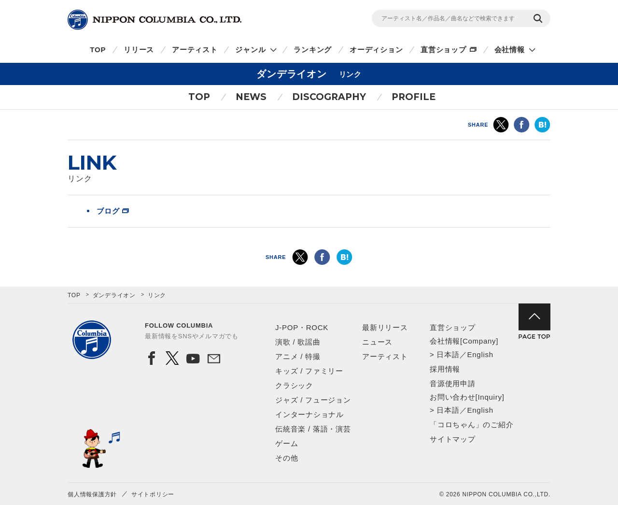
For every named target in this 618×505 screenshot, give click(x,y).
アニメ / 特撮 (298, 356)
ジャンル (250, 49)
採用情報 (445, 369)
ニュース (377, 342)
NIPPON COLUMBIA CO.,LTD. (154, 20)
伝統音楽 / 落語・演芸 (313, 429)
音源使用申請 (453, 383)
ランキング (313, 49)
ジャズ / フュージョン (313, 400)
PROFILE (413, 96)
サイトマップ (453, 439)
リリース (139, 49)
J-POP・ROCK (301, 327)
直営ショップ (443, 49)
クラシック (294, 385)
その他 (286, 458)
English (480, 354)
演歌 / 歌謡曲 (298, 342)
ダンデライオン (114, 295)
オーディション (376, 49)
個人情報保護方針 (92, 494)
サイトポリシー (152, 494)
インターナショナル (309, 414)
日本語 (447, 354)
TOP (98, 49)
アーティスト (195, 49)
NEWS (251, 96)
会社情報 (509, 49)
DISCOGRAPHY (329, 96)
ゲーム (286, 443)
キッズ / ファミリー (309, 371)
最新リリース (385, 327)
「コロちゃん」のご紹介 (471, 424)
